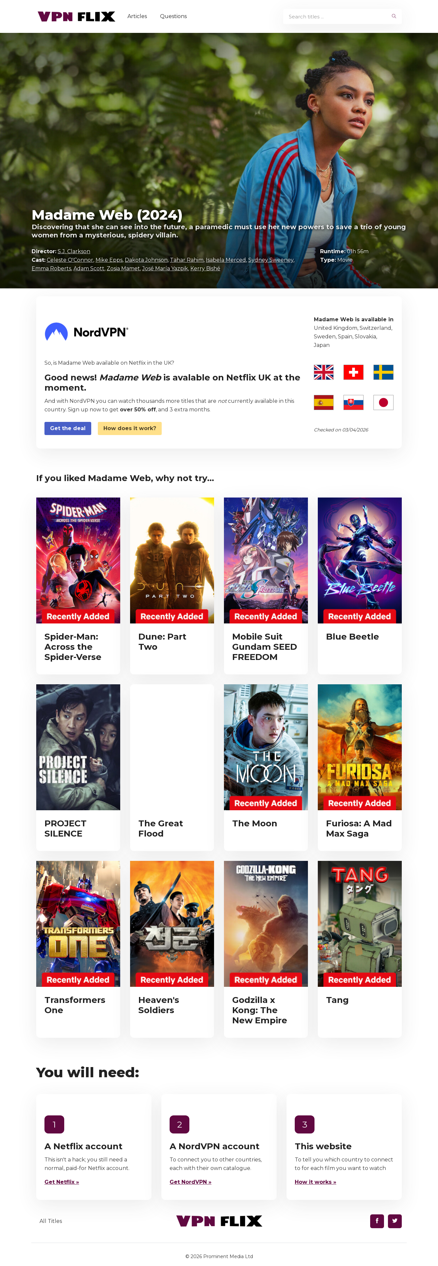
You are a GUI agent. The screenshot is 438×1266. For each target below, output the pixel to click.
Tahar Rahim (187, 260)
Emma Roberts (51, 268)
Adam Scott (88, 268)
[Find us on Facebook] (377, 1221)
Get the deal (68, 428)
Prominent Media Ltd (228, 1256)
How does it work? (129, 428)
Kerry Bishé (205, 268)
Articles (138, 16)
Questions (174, 16)
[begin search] (394, 16)
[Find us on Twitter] (395, 1221)
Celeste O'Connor (70, 260)
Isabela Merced (226, 260)
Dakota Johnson (146, 260)
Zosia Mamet (123, 268)
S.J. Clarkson (74, 251)
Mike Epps (109, 260)
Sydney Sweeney (270, 260)
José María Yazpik (165, 268)
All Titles (51, 1221)
